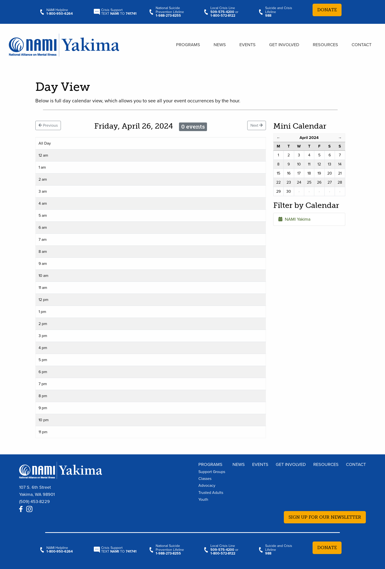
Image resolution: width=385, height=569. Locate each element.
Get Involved (284, 44)
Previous (48, 125)
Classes (204, 478)
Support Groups (211, 471)
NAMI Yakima (294, 219)
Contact (361, 44)
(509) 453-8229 (34, 501)
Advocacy (206, 485)
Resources (325, 44)
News (220, 44)
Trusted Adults (210, 492)
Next (256, 125)
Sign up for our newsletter (325, 517)
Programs (188, 44)
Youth (203, 499)
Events (247, 44)
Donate (327, 10)
